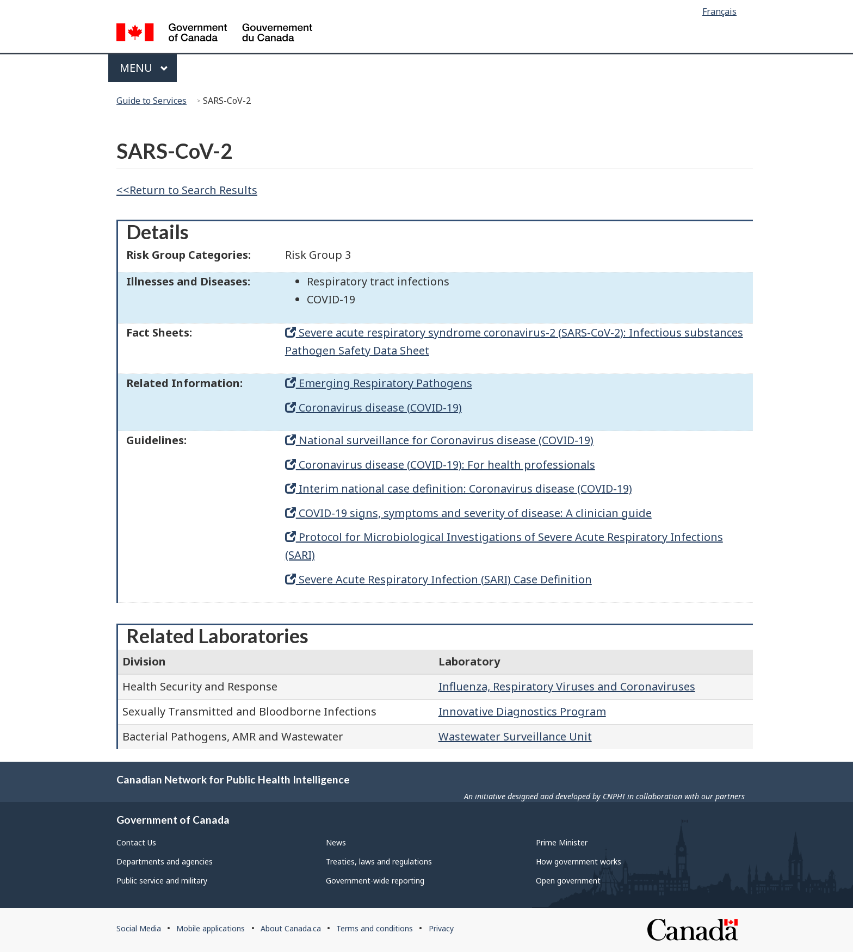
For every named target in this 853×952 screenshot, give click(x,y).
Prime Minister (562, 842)
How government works (578, 861)
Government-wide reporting (375, 880)
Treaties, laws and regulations (379, 861)
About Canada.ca (291, 928)
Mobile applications (210, 928)
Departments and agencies (164, 861)
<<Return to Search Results (186, 190)
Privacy (441, 928)
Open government (568, 880)
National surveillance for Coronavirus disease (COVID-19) (439, 440)
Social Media (138, 928)
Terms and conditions (374, 928)
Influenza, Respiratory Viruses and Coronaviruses (566, 686)
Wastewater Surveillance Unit (515, 736)
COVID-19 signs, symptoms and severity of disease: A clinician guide (468, 513)
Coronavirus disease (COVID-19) (373, 407)
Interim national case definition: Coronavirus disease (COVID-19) (458, 488)
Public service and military (161, 880)
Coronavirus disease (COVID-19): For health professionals (440, 464)
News (336, 842)
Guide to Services (151, 101)
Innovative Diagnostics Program (522, 711)
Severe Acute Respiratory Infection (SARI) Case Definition (438, 579)
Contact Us (136, 842)
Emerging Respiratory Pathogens (378, 383)
